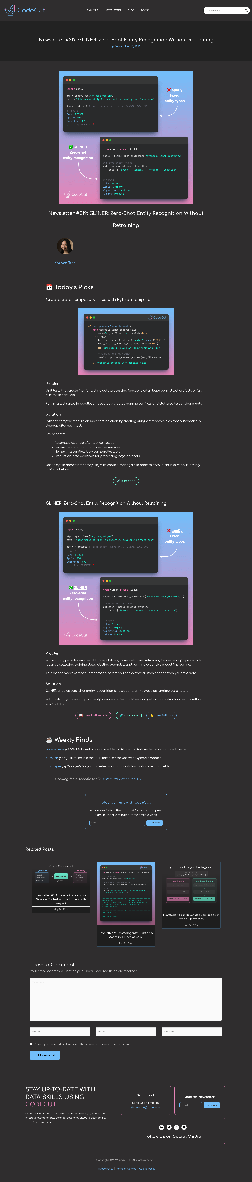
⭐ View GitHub (161, 715)
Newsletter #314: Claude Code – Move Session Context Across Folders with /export (61, 900)
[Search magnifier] (246, 10)
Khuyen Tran (65, 263)
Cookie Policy (147, 1174)
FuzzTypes (53, 766)
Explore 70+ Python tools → (121, 779)
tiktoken (52, 758)
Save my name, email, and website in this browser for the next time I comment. (82, 1045)
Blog (131, 10)
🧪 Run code (126, 481)
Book (145, 10)
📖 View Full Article (93, 715)
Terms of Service (126, 1174)
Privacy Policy (105, 1174)
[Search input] (225, 10)
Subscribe (154, 823)
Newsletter (113, 10)
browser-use (55, 749)
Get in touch (146, 1097)
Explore (92, 10)
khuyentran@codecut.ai (145, 1109)
